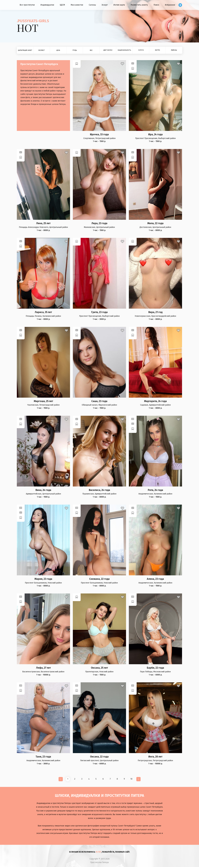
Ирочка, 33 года (99, 134)
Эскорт (105, 5)
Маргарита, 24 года (155, 401)
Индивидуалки (47, 5)
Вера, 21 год (155, 312)
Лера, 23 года (99, 223)
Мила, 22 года (155, 223)
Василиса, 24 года (99, 490)
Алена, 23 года (155, 578)
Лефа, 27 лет (43, 667)
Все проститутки (27, 5)
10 (131, 779)
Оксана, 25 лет (99, 667)
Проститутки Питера (99, 862)
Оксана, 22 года (99, 756)
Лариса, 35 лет (43, 312)
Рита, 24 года (155, 490)
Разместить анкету (139, 5)
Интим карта (119, 5)
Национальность (124, 50)
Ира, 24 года (155, 134)
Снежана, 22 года (99, 578)
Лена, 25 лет (43, 223)
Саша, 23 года (99, 401)
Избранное (170, 5)
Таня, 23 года (43, 756)
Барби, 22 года (155, 667)
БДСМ (62, 5)
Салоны (92, 5)
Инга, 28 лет (155, 756)
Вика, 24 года (43, 490)
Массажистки (77, 5)
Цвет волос (107, 50)
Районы (174, 50)
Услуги (141, 50)
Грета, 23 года (99, 312)
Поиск (156, 5)
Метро (157, 50)
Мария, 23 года (43, 578)
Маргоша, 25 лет (43, 401)
